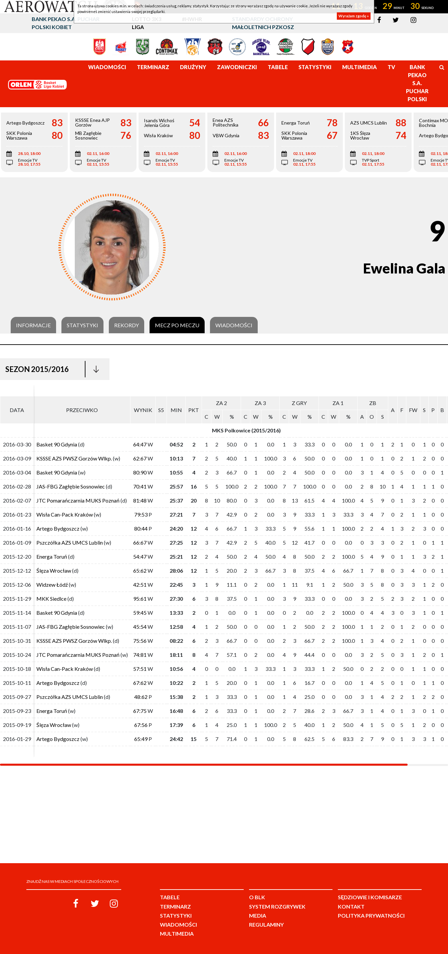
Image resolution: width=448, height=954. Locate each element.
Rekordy (126, 325)
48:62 (141, 697)
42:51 (140, 584)
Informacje (33, 325)
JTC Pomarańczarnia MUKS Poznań (78, 500)
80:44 (141, 528)
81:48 (140, 500)
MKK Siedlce (51, 598)
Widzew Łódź (52, 584)
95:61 (140, 598)
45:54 (140, 626)
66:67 (140, 542)
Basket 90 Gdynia (56, 444)
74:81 (140, 654)
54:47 (140, 556)
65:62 (140, 570)
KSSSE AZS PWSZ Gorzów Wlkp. (74, 458)
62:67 (140, 458)
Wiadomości (233, 325)
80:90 (140, 472)
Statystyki (82, 325)
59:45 (140, 612)
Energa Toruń (51, 556)
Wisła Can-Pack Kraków (64, 514)
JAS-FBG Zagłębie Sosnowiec (70, 486)
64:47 (140, 444)
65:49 (141, 739)
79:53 (141, 514)
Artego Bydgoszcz (57, 528)
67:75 (140, 711)
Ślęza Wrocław (53, 570)
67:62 (140, 683)
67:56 (141, 725)
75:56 (140, 640)
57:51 (140, 668)
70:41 (140, 486)
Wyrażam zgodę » (354, 16)
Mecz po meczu (177, 325)
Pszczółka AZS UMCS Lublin (69, 542)
